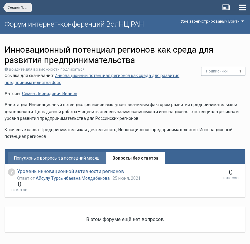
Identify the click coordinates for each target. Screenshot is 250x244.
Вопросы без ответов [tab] (135, 158)
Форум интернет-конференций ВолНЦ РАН (74, 24)
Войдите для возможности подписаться (47, 69)
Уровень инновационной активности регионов (70, 171)
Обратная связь (134, 234)
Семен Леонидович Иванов (49, 93)
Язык (106, 234)
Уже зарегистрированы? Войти (212, 21)
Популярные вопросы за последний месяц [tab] (57, 158)
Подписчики (217, 71)
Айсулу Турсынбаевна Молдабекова (73, 178)
